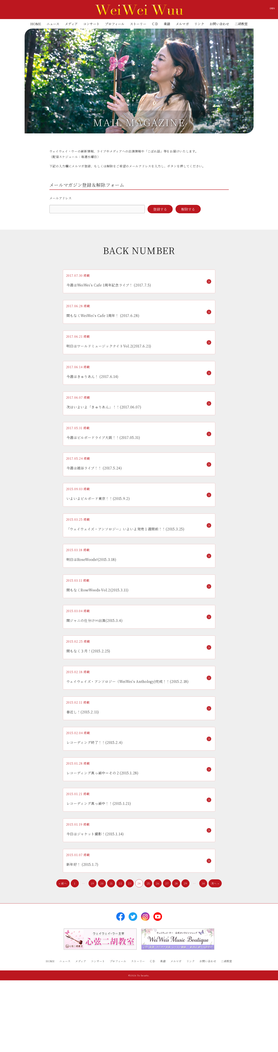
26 (157, 959)
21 (111, 959)
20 (101, 959)
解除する (188, 209)
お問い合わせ (219, 23)
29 (185, 959)
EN (249, 10)
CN (265, 10)
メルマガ (182, 23)
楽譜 (167, 23)
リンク (199, 23)
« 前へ (63, 959)
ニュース (53, 23)
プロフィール (114, 23)
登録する (160, 209)
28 (176, 959)
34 (203, 959)
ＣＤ (155, 23)
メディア (71, 23)
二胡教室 (241, 23)
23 (129, 959)
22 (120, 959)
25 (148, 959)
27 (166, 959)
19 (92, 959)
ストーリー (138, 23)
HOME (35, 23)
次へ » (215, 959)
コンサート (91, 23)
